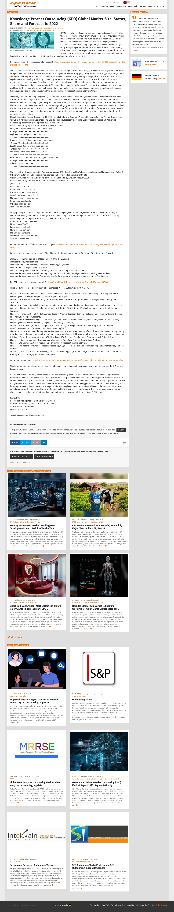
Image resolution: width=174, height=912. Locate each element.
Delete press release (22, 456)
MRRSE (12, 779)
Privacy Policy (105, 905)
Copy (121, 430)
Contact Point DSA (133, 905)
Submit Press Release (118, 6)
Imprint (116, 2)
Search (158, 3)
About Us (160, 6)
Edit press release (44, 456)
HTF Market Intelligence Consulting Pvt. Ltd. (39, 30)
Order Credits (133, 6)
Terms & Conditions (118, 905)
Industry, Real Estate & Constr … (29, 776)
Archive (143, 6)
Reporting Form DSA (147, 905)
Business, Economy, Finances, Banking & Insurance (45, 28)
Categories (104, 6)
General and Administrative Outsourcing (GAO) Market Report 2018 (95, 779)
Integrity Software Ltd (17, 862)
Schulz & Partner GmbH (80, 696)
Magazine (151, 6)
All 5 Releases (15, 637)
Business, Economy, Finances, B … (30, 520)
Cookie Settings (161, 905)
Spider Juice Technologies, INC (83, 862)
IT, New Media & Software (27, 694)
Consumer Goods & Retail (27, 600)
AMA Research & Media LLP (19, 696)
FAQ (91, 905)
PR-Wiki (108, 2)
